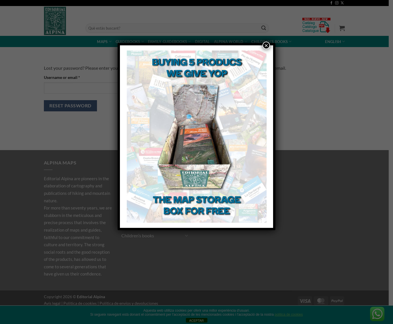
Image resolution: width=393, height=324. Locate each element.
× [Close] (266, 45)
